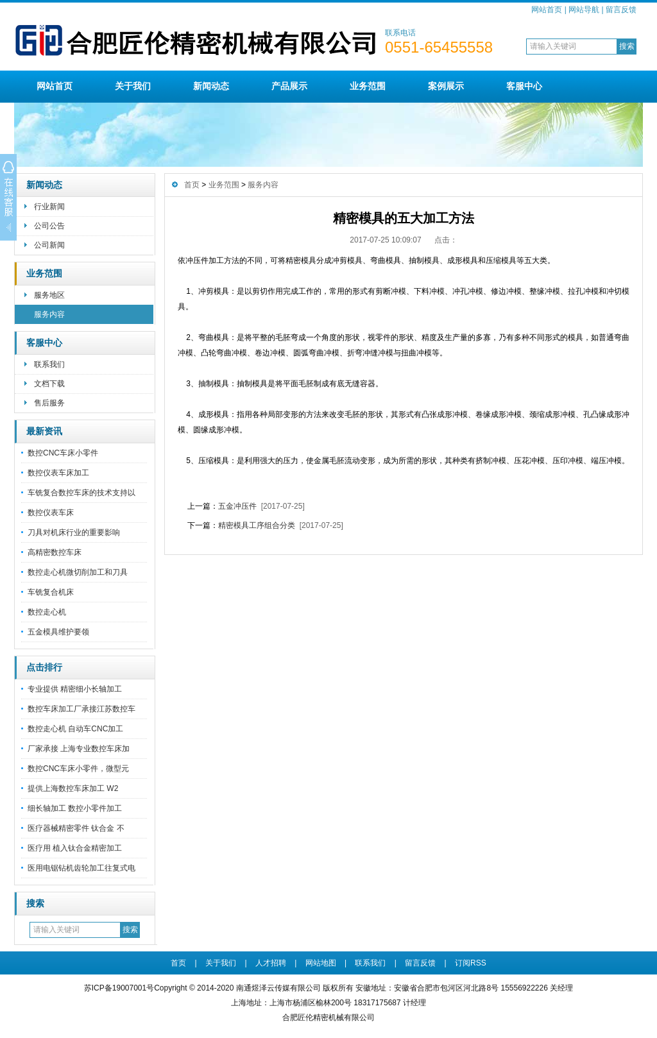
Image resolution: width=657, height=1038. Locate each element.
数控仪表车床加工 (58, 472)
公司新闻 (49, 245)
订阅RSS (470, 962)
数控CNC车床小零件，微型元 (78, 768)
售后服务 (49, 402)
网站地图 (320, 962)
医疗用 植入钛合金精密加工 (75, 848)
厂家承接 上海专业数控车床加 (79, 748)
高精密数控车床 (54, 552)
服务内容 (49, 314)
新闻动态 (211, 86)
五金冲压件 (237, 506)
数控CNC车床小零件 (63, 452)
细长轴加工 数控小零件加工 (75, 808)
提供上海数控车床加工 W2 (73, 788)
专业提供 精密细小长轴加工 (75, 689)
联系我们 (49, 364)
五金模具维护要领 (58, 631)
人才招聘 (270, 962)
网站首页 (546, 9)
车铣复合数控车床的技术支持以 (81, 492)
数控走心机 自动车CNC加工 (75, 728)
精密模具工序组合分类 (256, 525)
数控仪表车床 (51, 512)
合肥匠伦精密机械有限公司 (328, 1017)
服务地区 (49, 295)
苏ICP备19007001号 (119, 987)
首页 (192, 184)
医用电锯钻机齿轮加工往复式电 (81, 868)
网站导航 (583, 9)
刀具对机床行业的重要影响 (74, 532)
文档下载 (49, 383)
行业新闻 (49, 206)
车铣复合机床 (51, 592)
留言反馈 (621, 9)
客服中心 (524, 86)
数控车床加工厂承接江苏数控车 (81, 708)
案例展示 (446, 86)
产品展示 (289, 86)
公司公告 (49, 225)
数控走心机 (47, 612)
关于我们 (133, 86)
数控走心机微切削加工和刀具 (78, 572)
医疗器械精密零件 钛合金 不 (76, 828)
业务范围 (368, 86)
